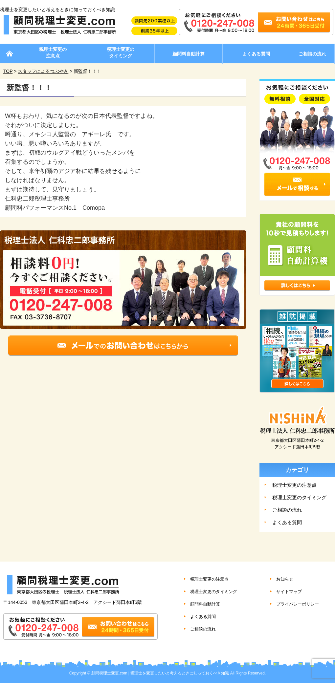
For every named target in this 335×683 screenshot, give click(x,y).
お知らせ (284, 579)
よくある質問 (256, 53)
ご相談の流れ (312, 53)
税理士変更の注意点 (53, 52)
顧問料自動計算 (188, 53)
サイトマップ (289, 591)
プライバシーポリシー (297, 604)
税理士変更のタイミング (120, 52)
